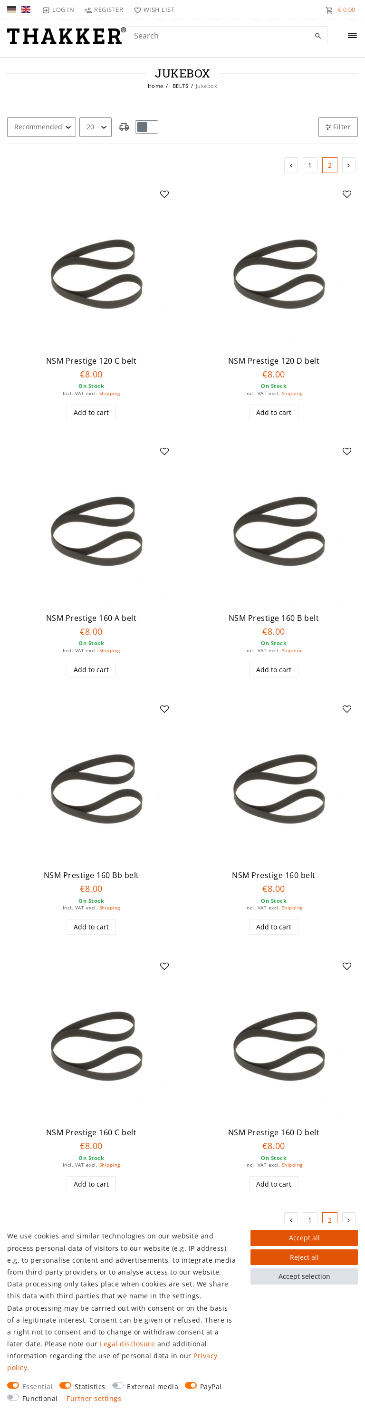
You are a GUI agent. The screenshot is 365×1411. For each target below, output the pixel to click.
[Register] (103, 9)
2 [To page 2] (330, 165)
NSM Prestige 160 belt (274, 875)
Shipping (109, 393)
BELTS (179, 85)
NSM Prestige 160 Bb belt (91, 875)
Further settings (94, 1398)
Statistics (90, 1386)
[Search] (318, 36)
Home (155, 85)
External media (152, 1386)
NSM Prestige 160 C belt (91, 1132)
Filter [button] (338, 126)
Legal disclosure (127, 1343)
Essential (37, 1386)
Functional (40, 1398)
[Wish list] (151, 9)
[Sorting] (41, 127)
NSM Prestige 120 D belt (274, 361)
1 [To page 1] (310, 165)
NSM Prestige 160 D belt (274, 1132)
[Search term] (228, 35)
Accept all (304, 1237)
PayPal (211, 1386)
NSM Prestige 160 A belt (91, 618)
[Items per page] (95, 127)
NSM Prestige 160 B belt (274, 618)
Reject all (304, 1257)
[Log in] (58, 9)
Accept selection (304, 1276)
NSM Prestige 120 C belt (91, 361)
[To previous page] (291, 165)
